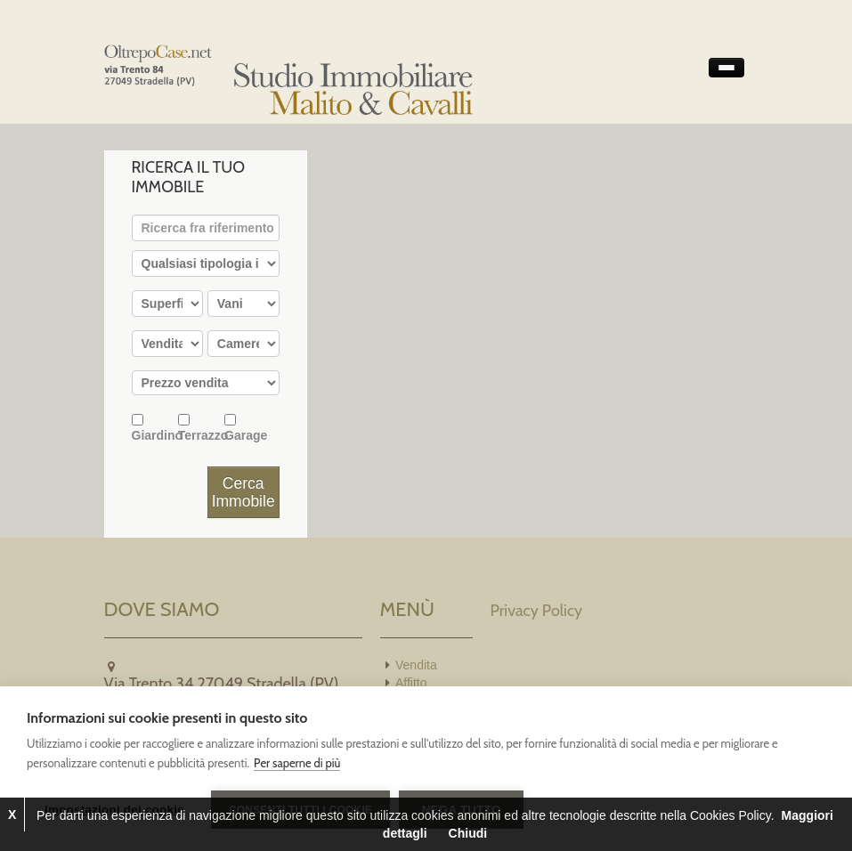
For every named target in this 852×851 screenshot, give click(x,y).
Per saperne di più (297, 763)
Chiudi (468, 833)
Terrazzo (201, 428)
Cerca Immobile (243, 492)
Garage (245, 428)
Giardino (155, 428)
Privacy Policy (537, 610)
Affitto (411, 683)
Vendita (416, 665)
